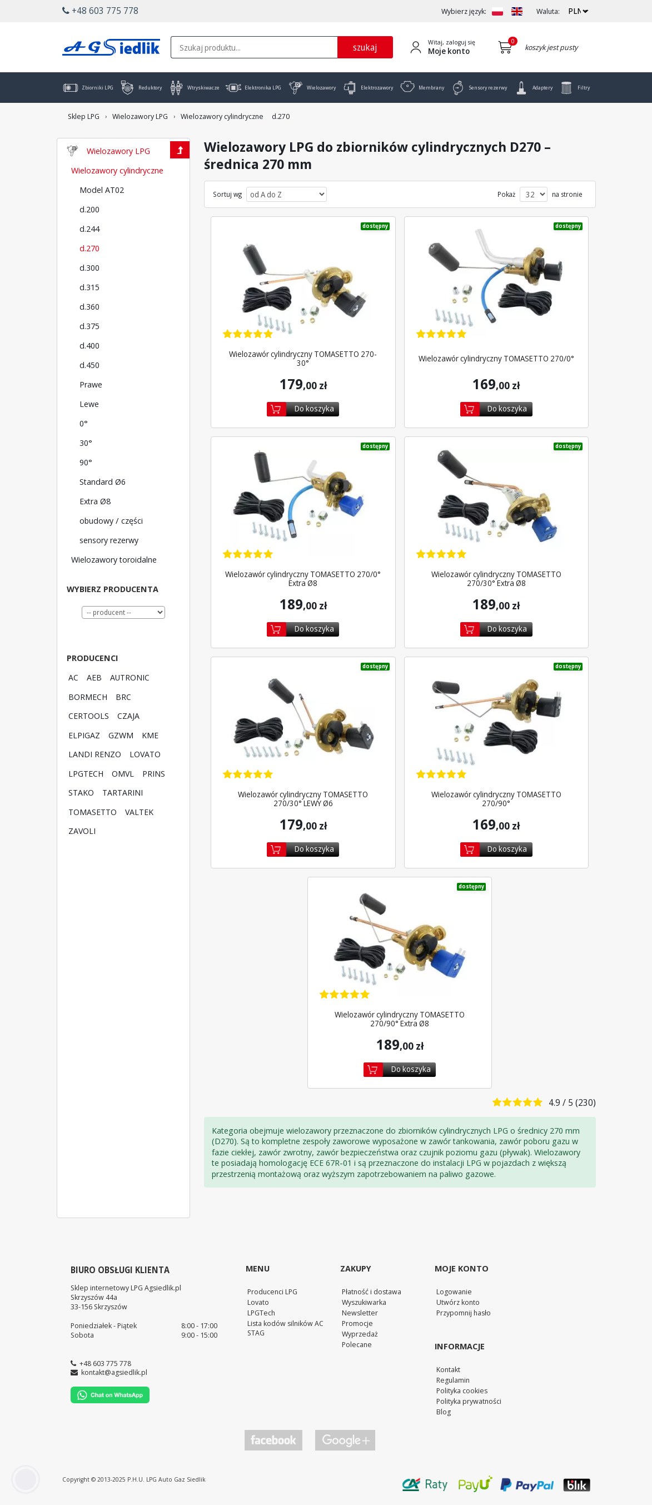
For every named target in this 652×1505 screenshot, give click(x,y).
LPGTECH (85, 773)
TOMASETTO (92, 811)
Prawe (90, 384)
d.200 (89, 209)
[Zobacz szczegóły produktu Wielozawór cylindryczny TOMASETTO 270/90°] (497, 724)
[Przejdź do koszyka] (507, 47)
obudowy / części (111, 520)
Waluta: (548, 11)
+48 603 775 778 (105, 1363)
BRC (123, 696)
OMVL (123, 773)
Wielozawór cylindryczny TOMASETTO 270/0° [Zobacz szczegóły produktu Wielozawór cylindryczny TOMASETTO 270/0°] (496, 358)
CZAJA (128, 715)
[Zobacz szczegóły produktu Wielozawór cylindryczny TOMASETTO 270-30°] (303, 284)
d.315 (89, 286)
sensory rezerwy (108, 539)
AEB (94, 677)
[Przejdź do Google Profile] (344, 1440)
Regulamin (453, 1380)
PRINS (153, 773)
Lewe (89, 403)
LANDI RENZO (94, 753)
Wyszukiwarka (364, 1302)
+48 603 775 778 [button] (100, 10)
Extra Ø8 (95, 500)
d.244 (89, 228)
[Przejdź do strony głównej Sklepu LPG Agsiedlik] (111, 47)
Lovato (258, 1302)
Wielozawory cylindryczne (117, 170)
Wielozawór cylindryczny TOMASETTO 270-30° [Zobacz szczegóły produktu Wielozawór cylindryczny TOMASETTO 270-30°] (303, 358)
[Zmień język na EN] (517, 11)
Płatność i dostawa (371, 1292)
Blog (443, 1412)
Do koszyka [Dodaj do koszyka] (314, 408)
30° (85, 442)
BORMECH (87, 696)
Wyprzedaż (360, 1334)
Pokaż (506, 194)
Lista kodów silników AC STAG (285, 1328)
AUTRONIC (130, 677)
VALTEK (139, 811)
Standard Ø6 (102, 481)
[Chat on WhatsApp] (110, 1400)
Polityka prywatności (468, 1401)
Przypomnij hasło (463, 1313)
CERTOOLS (88, 715)
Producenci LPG (272, 1292)
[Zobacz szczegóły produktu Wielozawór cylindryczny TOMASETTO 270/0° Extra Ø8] (303, 504)
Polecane (357, 1344)
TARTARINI (122, 792)
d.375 (89, 325)
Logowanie (454, 1292)
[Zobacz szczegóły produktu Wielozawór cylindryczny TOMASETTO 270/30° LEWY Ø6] (303, 724)
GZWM (120, 735)
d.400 (89, 345)
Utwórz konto (458, 1302)
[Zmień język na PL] (497, 11)
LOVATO (145, 753)
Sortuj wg (227, 194)
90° (85, 462)
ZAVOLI (82, 830)
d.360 (89, 306)
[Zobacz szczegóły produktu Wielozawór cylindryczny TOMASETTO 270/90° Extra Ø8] (400, 944)
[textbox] (254, 47)
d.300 (89, 267)
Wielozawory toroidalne (114, 559)
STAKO (81, 792)
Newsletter (360, 1313)
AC (73, 677)
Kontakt (448, 1369)
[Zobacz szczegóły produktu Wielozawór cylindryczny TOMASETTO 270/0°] (497, 284)
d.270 (89, 248)
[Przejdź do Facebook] (273, 1440)
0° (83, 423)
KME (150, 735)
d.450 (89, 364)
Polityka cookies (461, 1390)
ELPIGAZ (84, 735)
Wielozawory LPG (118, 150)
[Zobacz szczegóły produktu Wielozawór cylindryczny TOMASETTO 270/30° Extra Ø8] (497, 504)
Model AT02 (101, 189)
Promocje (357, 1323)
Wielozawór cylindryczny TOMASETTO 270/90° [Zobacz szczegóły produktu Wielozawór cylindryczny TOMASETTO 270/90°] (496, 799)
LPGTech (261, 1313)
